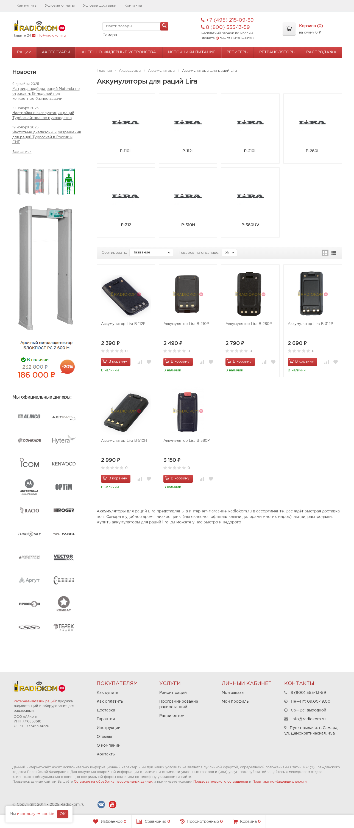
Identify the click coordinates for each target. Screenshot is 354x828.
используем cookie (35, 814)
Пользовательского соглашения (220, 781)
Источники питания (192, 52)
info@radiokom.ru (51, 35)
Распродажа (321, 52)
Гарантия (106, 719)
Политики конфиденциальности (279, 781)
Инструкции (109, 728)
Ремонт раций (173, 692)
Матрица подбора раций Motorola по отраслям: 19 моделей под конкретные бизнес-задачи (46, 93)
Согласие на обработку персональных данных (113, 781)
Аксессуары (56, 52)
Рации (24, 52)
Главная (104, 70)
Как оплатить (110, 701)
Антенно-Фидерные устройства (119, 52)
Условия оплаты (60, 5)
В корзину (114, 361)
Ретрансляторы (277, 52)
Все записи (22, 151)
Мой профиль (235, 701)
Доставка (106, 710)
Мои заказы (233, 692)
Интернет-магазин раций (35, 701)
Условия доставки (99, 5)
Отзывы (104, 736)
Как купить (26, 5)
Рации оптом (172, 715)
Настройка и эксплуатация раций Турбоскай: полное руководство (43, 116)
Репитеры (238, 52)
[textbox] (135, 26)
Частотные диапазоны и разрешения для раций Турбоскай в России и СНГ (46, 137)
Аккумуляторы (161, 70)
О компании (109, 745)
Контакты (133, 5)
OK (63, 814)
